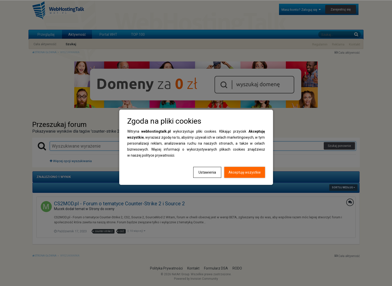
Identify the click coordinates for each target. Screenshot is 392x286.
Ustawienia (207, 172)
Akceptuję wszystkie (244, 172)
